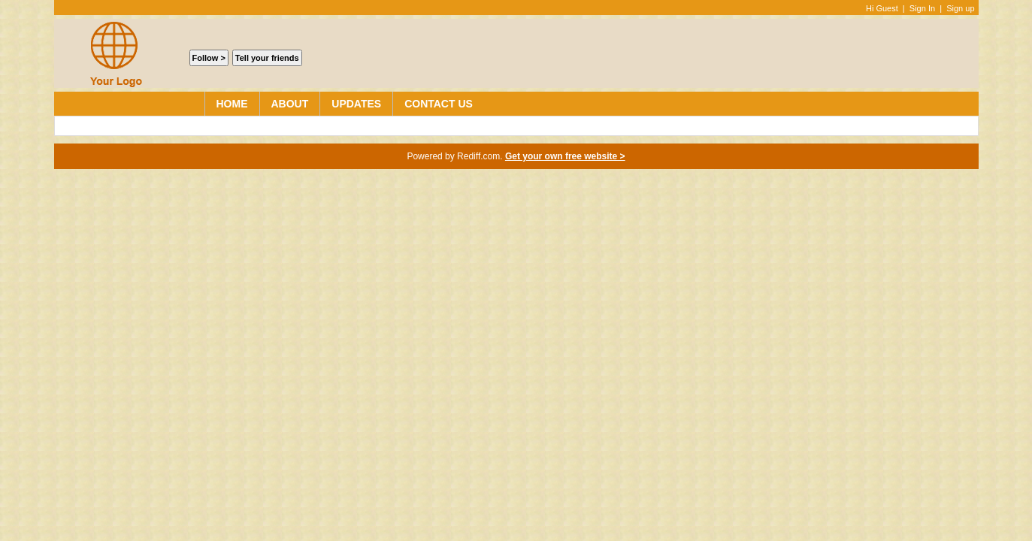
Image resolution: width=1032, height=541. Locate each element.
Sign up (960, 8)
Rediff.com (478, 156)
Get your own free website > (565, 156)
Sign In (922, 8)
